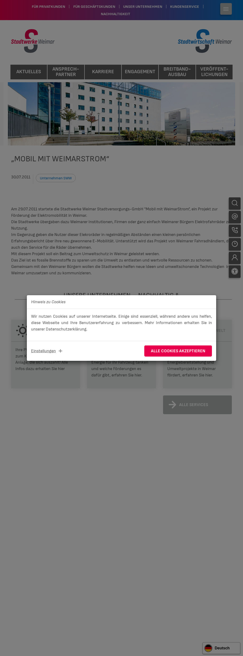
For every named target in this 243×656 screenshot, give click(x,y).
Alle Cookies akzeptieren (178, 350)
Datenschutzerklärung (66, 329)
